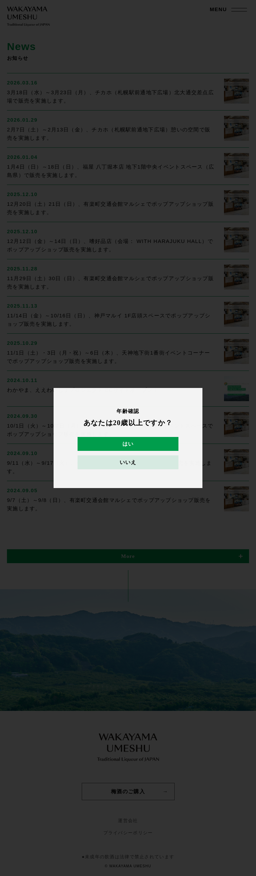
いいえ (128, 462)
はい (128, 444)
